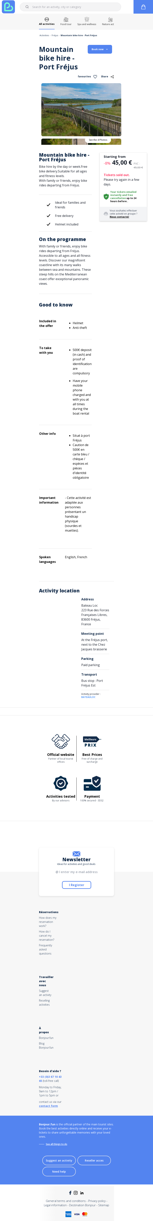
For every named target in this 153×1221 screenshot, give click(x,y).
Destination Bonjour (82, 1205)
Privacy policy (97, 1201)
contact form (48, 1106)
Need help (59, 1171)
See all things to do (56, 1144)
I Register (76, 885)
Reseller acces (94, 1160)
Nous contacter (119, 216)
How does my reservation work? (47, 922)
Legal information (55, 1205)
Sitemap (103, 1205)
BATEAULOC (88, 697)
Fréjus (55, 35)
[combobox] (70, 7)
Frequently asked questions (45, 949)
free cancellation (121, 196)
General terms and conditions (66, 1201)
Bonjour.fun (46, 1038)
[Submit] (27, 7)
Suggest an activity (59, 1160)
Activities (44, 35)
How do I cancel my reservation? (46, 936)
